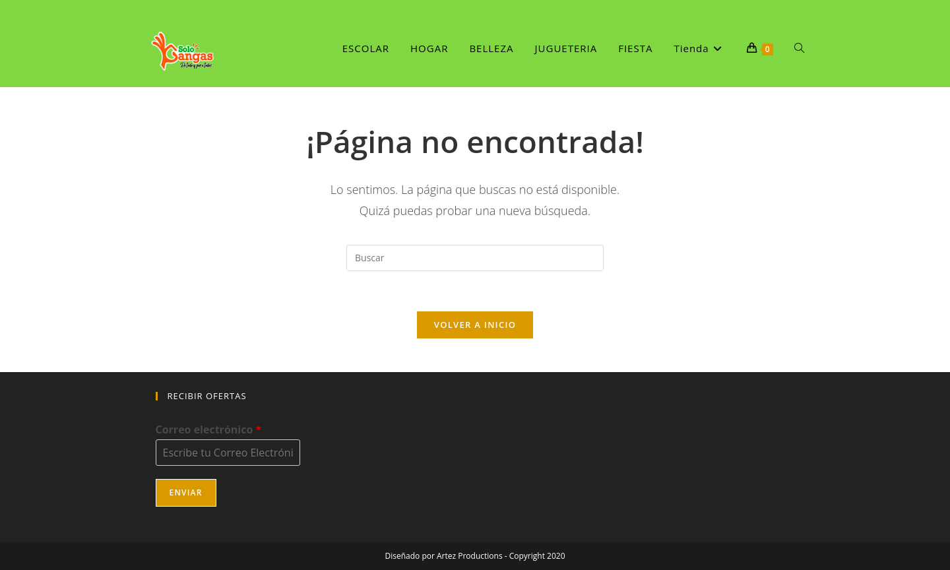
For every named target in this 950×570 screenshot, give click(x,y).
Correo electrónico (209, 430)
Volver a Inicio (475, 325)
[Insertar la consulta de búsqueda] (475, 258)
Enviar (186, 492)
